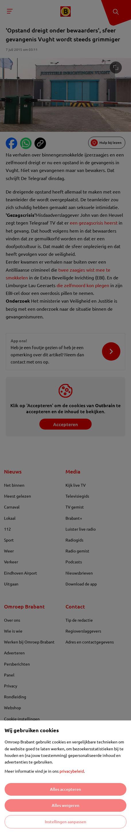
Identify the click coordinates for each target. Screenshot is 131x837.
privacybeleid (71, 771)
